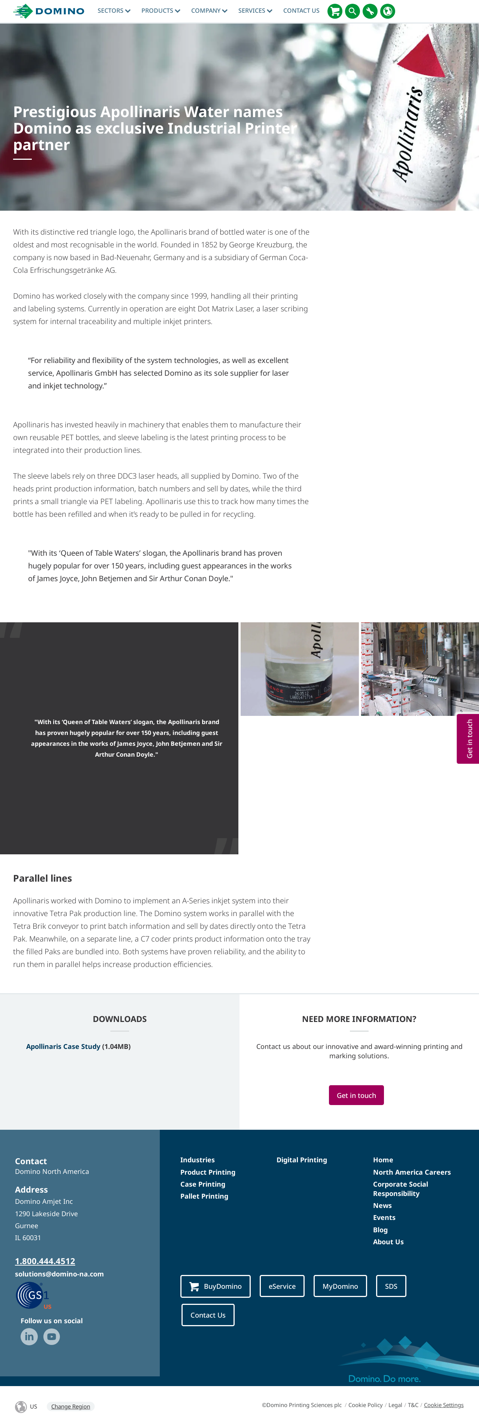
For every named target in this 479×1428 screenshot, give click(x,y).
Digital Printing (302, 1159)
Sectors (114, 10)
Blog (380, 1229)
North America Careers (412, 1172)
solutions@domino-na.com (59, 1273)
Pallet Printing (204, 1195)
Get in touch (356, 1095)
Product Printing (207, 1172)
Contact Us (301, 10)
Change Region (70, 1406)
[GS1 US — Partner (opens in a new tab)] (41, 1294)
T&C (413, 1405)
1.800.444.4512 (45, 1260)
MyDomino (340, 1286)
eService (282, 1286)
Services (255, 10)
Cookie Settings (444, 1405)
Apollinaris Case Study (63, 1046)
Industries (197, 1159)
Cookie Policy (365, 1405)
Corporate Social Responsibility (400, 1189)
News (382, 1205)
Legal (395, 1405)
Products (160, 10)
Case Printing (202, 1184)
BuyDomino (215, 1286)
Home (383, 1159)
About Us (388, 1241)
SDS (391, 1286)
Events (384, 1217)
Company (209, 10)
